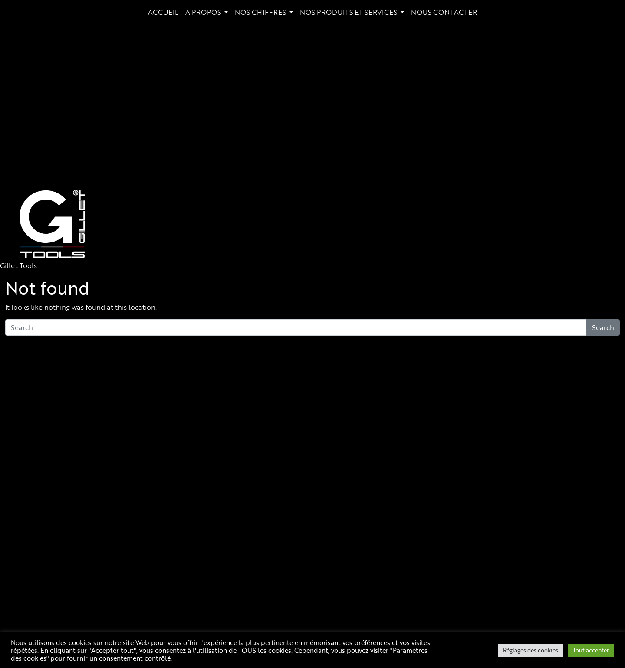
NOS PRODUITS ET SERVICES (349, 12)
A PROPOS (204, 12)
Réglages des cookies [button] (530, 650)
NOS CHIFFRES (261, 12)
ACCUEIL (163, 12)
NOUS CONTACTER (444, 12)
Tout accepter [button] (591, 650)
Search (603, 327)
